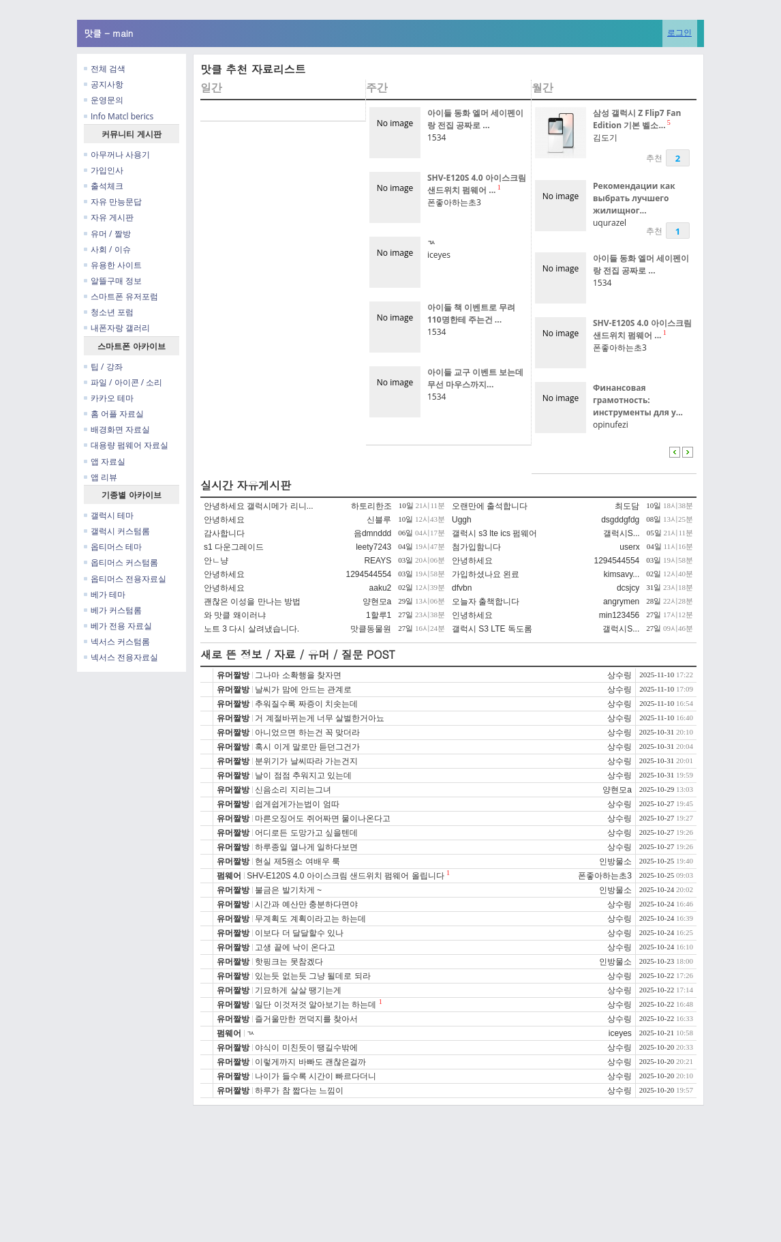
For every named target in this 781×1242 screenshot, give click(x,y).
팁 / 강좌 (103, 366)
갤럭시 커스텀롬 (117, 531)
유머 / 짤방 (107, 233)
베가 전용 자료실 (118, 626)
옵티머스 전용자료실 (125, 579)
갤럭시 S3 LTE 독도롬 (492, 629)
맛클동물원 (370, 629)
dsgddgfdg (620, 519)
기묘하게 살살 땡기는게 (298, 990)
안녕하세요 (224, 519)
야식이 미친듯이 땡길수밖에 (306, 1047)
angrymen (621, 601)
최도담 (627, 506)
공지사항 (103, 84)
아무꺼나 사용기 (117, 154)
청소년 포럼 (109, 312)
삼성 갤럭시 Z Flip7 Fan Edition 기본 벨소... (637, 119)
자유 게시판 (109, 217)
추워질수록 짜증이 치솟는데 (306, 704)
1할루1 (378, 615)
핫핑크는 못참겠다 (288, 961)
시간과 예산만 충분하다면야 (306, 904)
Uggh (462, 519)
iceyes (438, 255)
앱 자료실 (104, 461)
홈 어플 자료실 (114, 413)
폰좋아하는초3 (454, 202)
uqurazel (609, 222)
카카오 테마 (109, 398)
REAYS (377, 560)
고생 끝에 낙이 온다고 (295, 947)
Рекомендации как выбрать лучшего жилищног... (634, 198)
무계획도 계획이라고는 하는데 (310, 918)
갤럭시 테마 (109, 515)
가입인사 (103, 170)
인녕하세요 (472, 615)
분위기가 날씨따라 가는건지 (306, 761)
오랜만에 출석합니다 (489, 506)
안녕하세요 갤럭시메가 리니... (258, 506)
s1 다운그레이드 (234, 547)
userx (629, 547)
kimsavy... (621, 574)
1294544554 (617, 560)
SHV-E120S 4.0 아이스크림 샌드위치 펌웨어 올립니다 (345, 876)
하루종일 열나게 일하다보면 (306, 847)
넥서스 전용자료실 (121, 657)
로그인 (679, 32)
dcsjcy (628, 588)
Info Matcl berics (118, 116)
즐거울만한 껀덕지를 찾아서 (306, 1019)
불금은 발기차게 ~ (288, 890)
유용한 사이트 (113, 265)
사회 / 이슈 (107, 249)
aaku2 (380, 588)
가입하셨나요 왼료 (485, 574)
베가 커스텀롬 (113, 610)
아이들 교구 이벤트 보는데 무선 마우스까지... (475, 378)
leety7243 (373, 547)
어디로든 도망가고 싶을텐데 (306, 833)
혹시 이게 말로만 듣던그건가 (307, 747)
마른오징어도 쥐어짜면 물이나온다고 (322, 818)
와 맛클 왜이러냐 (235, 615)
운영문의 (103, 100)
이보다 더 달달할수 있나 (299, 933)
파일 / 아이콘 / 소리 (123, 382)
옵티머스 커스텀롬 (121, 562)
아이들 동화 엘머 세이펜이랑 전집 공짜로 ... (475, 119)
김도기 (605, 137)
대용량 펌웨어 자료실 (126, 445)
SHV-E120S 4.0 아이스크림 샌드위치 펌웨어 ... (476, 184)
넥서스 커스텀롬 (117, 641)
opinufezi (610, 424)
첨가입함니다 (476, 547)
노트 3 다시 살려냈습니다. (251, 629)
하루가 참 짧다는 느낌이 (299, 1090)
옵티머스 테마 (113, 546)
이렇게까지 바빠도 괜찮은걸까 (310, 1062)
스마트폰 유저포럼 (121, 296)
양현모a (377, 601)
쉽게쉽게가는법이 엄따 (297, 804)
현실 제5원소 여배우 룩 (297, 861)
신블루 (379, 519)
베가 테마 (104, 594)
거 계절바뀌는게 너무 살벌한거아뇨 (319, 718)
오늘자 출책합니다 (485, 601)
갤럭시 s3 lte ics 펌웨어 (494, 533)
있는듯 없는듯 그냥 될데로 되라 (312, 976)
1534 (436, 137)
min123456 (619, 615)
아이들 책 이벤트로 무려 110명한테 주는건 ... (471, 313)
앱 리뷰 (100, 477)
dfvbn (462, 588)
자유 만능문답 (113, 201)
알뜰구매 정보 (113, 280)
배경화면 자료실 (117, 429)
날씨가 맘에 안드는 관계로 (303, 689)
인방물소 (615, 861)
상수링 (619, 675)
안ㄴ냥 (216, 560)
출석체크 (103, 186)
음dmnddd (372, 533)
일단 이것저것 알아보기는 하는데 (315, 1004)
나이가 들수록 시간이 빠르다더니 (315, 1076)
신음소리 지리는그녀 (293, 790)
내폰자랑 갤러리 (117, 328)
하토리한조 (371, 506)
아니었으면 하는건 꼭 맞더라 (307, 732)
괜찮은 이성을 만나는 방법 (252, 601)
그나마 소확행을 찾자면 (298, 675)
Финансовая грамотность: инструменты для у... (638, 400)
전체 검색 (104, 68)
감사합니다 (224, 533)
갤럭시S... (621, 533)
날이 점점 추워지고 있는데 (303, 775)
